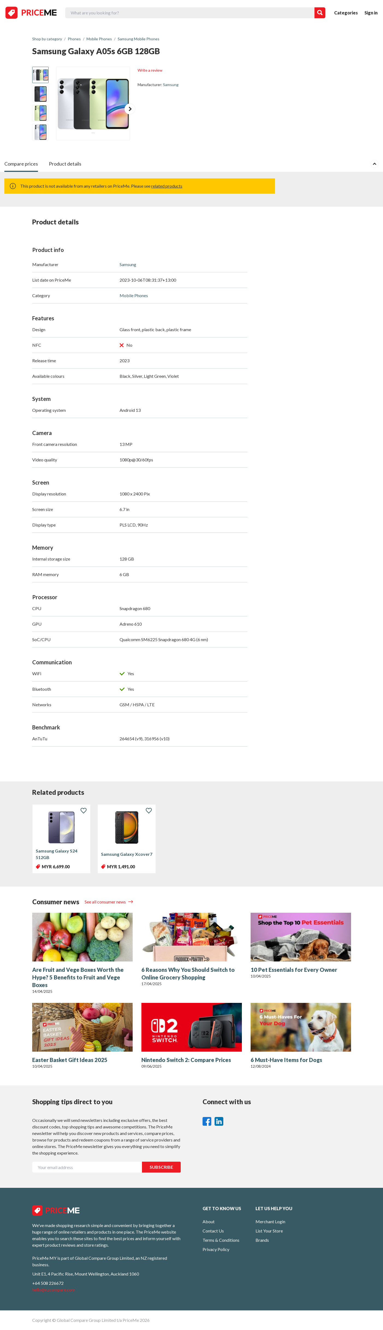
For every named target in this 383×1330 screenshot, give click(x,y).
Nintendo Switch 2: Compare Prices (186, 1060)
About (209, 1221)
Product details (65, 164)
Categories (346, 12)
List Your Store (269, 1230)
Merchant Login (270, 1221)
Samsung (171, 84)
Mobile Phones (134, 295)
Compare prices (21, 164)
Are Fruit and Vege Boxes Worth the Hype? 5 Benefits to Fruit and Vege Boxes (78, 977)
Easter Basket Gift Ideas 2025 (70, 1060)
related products (166, 185)
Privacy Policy (216, 1249)
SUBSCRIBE (161, 1167)
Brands (262, 1240)
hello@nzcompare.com (53, 1289)
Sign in (371, 12)
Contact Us (213, 1230)
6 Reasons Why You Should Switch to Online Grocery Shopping (188, 973)
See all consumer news (106, 901)
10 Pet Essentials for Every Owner (294, 969)
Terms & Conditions (221, 1240)
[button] (129, 109)
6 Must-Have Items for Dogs (286, 1060)
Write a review (150, 70)
